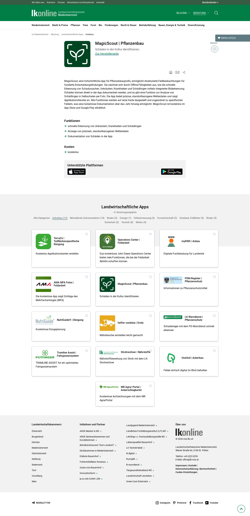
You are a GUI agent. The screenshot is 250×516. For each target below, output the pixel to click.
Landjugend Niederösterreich (140, 425)
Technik (127, 222)
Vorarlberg (37, 476)
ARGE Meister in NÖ (89, 431)
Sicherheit (112, 222)
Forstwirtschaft (167, 218)
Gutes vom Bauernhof (90, 467)
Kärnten (36, 442)
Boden (112, 218)
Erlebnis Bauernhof (89, 456)
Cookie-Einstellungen (186, 472)
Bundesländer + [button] (210, 2)
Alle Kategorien (41, 218)
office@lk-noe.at (191, 459)
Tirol (34, 470)
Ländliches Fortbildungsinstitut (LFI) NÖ (146, 431)
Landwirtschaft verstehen (139, 476)
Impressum (181, 465)
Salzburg (36, 459)
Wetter (141, 222)
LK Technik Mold (134, 448)
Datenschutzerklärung (187, 469)
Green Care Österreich (137, 481)
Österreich (37, 431)
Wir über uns (38, 2)
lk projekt (130, 459)
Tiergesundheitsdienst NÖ (139, 470)
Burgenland (37, 436)
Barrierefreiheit (207, 469)
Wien (34, 481)
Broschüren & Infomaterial (80, 2)
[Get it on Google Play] (172, 171)
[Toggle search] (216, 14)
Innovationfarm (87, 473)
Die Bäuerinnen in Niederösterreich (97, 450)
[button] (183, 14)
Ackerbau (59, 218)
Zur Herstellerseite (107, 53)
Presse (61, 2)
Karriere (51, 2)
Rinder (211, 218)
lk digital (130, 453)
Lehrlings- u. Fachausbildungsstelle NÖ (145, 436)
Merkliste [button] (227, 38)
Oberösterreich (39, 453)
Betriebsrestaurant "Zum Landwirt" (97, 445)
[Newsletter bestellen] (41, 503)
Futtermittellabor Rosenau (93, 462)
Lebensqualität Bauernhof (139, 442)
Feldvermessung (144, 218)
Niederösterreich (40, 448)
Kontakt (100, 2)
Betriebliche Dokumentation (87, 218)
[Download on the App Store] (78, 171)
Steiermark (37, 464)
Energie (125, 218)
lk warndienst (133, 464)
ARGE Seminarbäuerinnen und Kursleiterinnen (95, 438)
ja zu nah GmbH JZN (90, 478)
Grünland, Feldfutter (192, 218)
